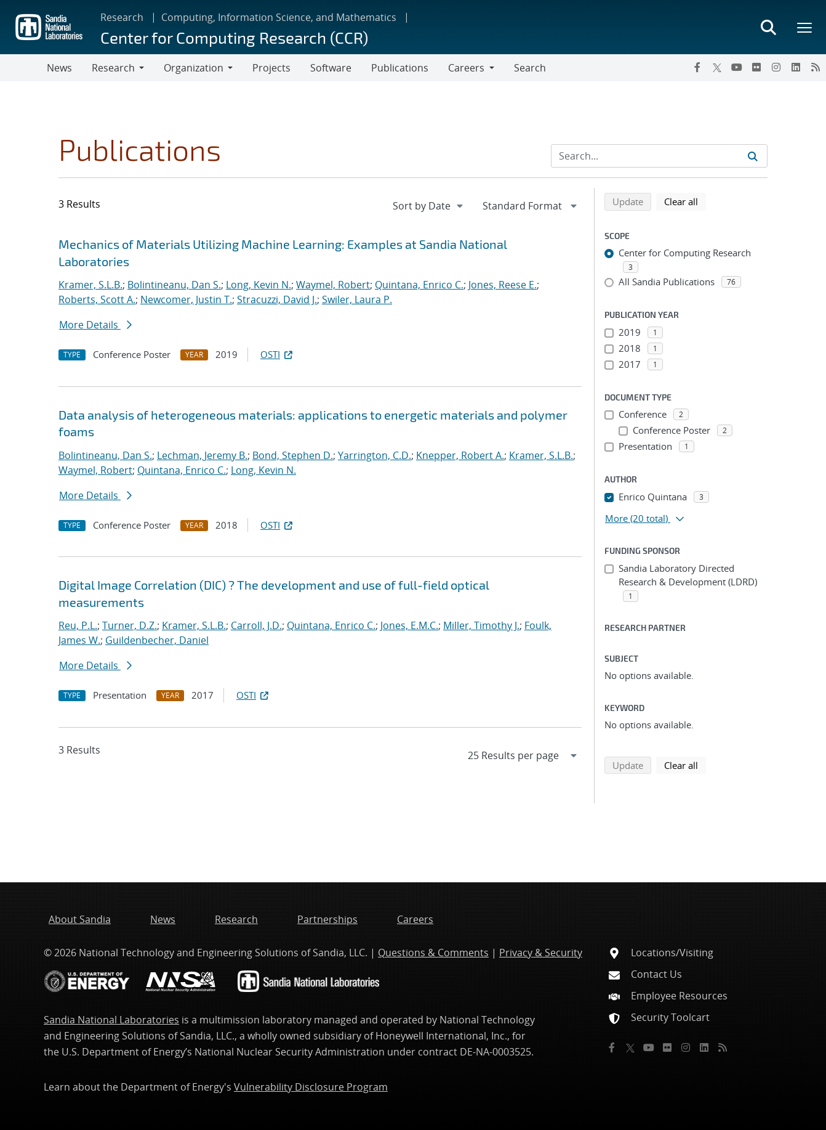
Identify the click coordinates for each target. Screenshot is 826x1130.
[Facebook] (697, 67)
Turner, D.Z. (129, 625)
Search (530, 68)
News (59, 68)
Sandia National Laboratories (111, 1019)
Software (330, 68)
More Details (95, 324)
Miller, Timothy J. (481, 625)
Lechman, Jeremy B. (202, 455)
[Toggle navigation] (23, 67)
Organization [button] (193, 68)
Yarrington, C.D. (374, 455)
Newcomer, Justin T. (186, 299)
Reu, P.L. (77, 625)
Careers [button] (466, 68)
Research (121, 17)
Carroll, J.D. (256, 625)
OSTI (277, 354)
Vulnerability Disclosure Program (311, 1087)
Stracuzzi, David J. (277, 299)
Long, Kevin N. (258, 284)
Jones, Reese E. (502, 284)
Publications (399, 68)
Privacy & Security (540, 952)
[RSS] (815, 67)
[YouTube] (737, 67)
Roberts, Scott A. (96, 299)
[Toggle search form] (768, 27)
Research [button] (113, 68)
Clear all (685, 201)
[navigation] (429, 205)
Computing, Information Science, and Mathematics (278, 17)
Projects (271, 68)
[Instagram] (776, 67)
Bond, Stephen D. (292, 455)
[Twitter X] (717, 67)
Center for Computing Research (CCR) (234, 37)
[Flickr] (756, 67)
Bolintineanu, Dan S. (174, 284)
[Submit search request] (753, 156)
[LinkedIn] (796, 67)
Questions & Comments (433, 952)
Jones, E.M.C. (409, 625)
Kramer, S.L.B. (90, 284)
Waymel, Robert (333, 284)
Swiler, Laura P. (357, 299)
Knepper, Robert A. (460, 455)
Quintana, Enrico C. (419, 284)
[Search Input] (659, 156)
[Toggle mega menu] (805, 27)
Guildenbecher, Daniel (157, 640)
